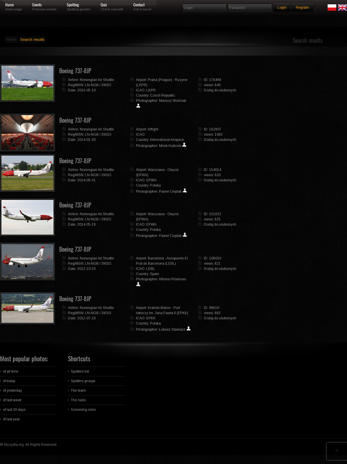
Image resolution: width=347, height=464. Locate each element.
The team (78, 390)
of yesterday (12, 390)
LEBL (150, 269)
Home (9, 5)
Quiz (104, 5)
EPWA (151, 180)
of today (9, 381)
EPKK (151, 318)
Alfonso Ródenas (172, 279)
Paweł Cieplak (170, 191)
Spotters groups (83, 381)
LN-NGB (92, 85)
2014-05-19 (86, 224)
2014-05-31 (86, 180)
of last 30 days (14, 410)
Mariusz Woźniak (172, 101)
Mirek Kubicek (170, 146)
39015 (106, 85)
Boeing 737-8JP (75, 71)
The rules (78, 400)
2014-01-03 (86, 140)
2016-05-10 (86, 90)
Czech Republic (162, 95)
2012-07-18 (86, 318)
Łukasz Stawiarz (172, 329)
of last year (11, 419)
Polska (155, 185)
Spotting (73, 5)
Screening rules (83, 410)
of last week (12, 400)
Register (302, 7)
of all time (10, 371)
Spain (154, 274)
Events (37, 5)
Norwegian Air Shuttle (97, 80)
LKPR (151, 90)
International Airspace (167, 140)
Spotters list (80, 371)
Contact (139, 5)
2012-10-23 (86, 269)
